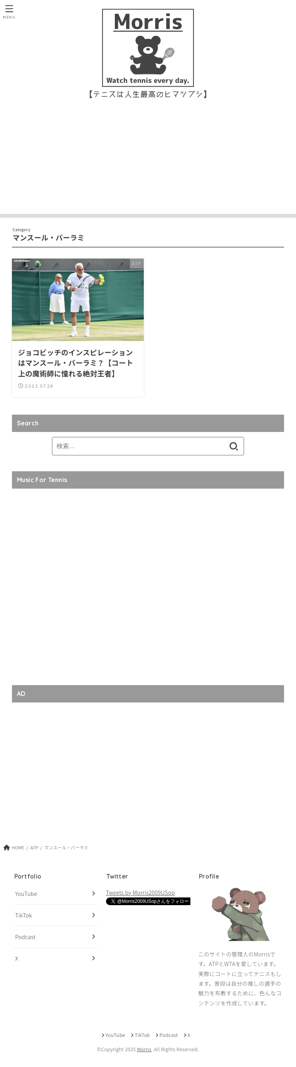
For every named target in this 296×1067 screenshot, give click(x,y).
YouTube (26, 893)
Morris (144, 1049)
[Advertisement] (148, 160)
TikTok (23, 915)
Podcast (25, 937)
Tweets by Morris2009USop (140, 892)
